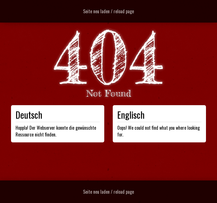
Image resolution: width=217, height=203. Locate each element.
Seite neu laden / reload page (108, 11)
